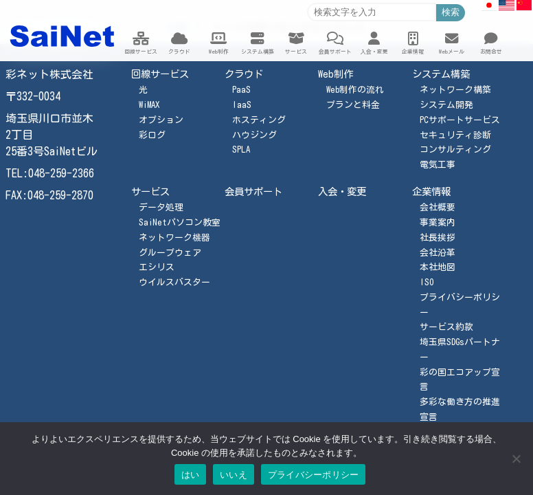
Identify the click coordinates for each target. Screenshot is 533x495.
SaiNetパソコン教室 (179, 222)
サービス (150, 191)
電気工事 (437, 164)
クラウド (244, 74)
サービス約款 (446, 326)
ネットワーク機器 (174, 237)
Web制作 (335, 74)
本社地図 (437, 267)
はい (190, 475)
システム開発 (446, 104)
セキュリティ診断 (455, 135)
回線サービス (160, 74)
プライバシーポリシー (313, 475)
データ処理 (161, 207)
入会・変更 (342, 191)
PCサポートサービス (460, 120)
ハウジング (254, 135)
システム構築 (441, 74)
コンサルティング (455, 149)
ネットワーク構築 (455, 89)
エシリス (156, 267)
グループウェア (170, 252)
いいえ (233, 475)
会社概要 (437, 207)
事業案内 (437, 222)
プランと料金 (353, 104)
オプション (161, 120)
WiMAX (149, 104)
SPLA (241, 149)
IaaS (241, 104)
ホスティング (259, 120)
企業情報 (431, 191)
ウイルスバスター (174, 282)
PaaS (241, 89)
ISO (426, 282)
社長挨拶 (437, 237)
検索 (451, 12)
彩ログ (152, 135)
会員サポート (253, 191)
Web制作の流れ (355, 89)
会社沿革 (437, 252)
